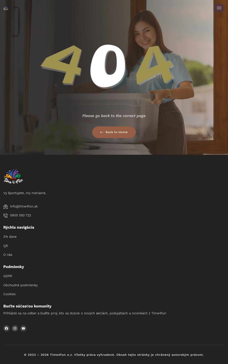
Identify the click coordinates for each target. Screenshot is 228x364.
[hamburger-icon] (219, 7)
